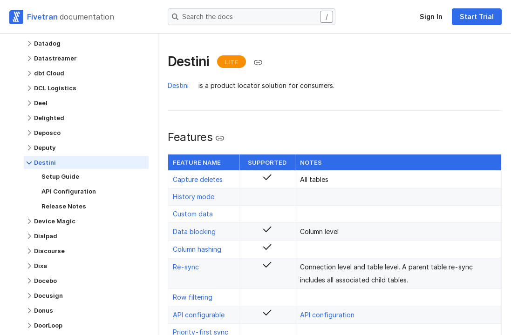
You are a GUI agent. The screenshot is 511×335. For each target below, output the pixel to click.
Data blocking (194, 231)
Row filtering (192, 297)
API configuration (327, 315)
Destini (178, 85)
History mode (193, 197)
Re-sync (186, 267)
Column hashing (197, 249)
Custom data (193, 214)
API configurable (199, 315)
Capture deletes (198, 179)
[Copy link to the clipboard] (258, 62)
